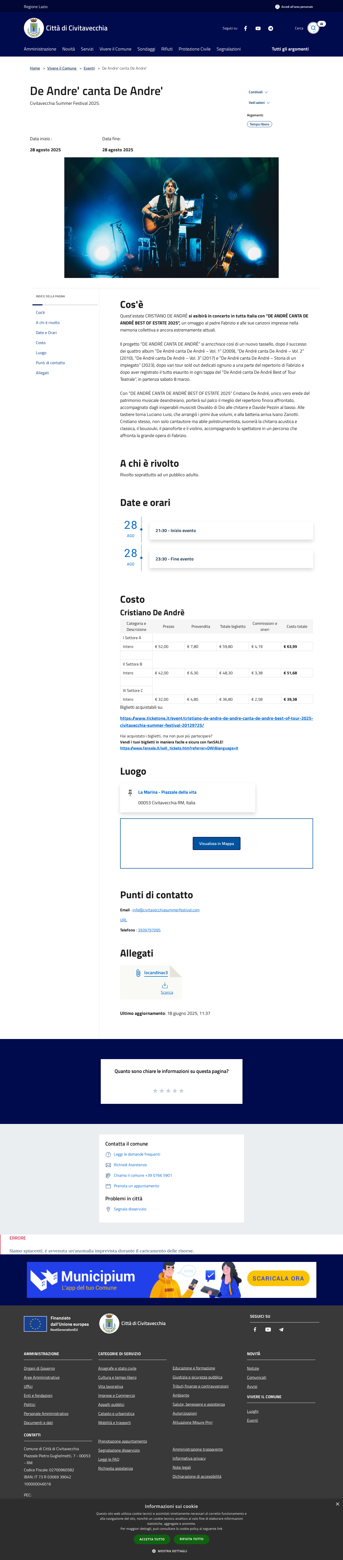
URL (123, 920)
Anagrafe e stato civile (117, 1368)
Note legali (182, 1467)
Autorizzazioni (185, 1413)
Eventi (89, 68)
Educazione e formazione (194, 1368)
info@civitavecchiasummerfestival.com (166, 910)
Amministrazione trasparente (198, 1449)
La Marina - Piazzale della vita (167, 792)
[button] (171, 1551)
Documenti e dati (38, 1423)
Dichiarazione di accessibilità (197, 1476)
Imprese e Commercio (116, 1395)
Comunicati (256, 1377)
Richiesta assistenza (115, 1468)
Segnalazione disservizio (119, 1450)
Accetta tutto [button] (152, 1539)
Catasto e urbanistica (116, 1413)
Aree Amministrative (42, 1377)
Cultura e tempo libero (117, 1377)
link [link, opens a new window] (219, 1529)
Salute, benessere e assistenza (199, 1404)
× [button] (337, 1504)
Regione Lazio (35, 7)
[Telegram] (269, 27)
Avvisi (252, 1386)
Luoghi (253, 1411)
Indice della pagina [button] (50, 296)
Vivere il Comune (62, 68)
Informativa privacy (189, 1458)
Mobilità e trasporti (114, 1423)
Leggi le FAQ (108, 1459)
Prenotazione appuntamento (122, 1441)
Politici (29, 1404)
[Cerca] (313, 28)
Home (35, 68)
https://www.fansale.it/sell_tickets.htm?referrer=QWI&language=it (179, 748)
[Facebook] (243, 27)
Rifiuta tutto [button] (192, 1539)
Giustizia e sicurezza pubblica (197, 1377)
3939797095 (149, 930)
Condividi (259, 92)
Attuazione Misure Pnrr (193, 1422)
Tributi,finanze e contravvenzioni (201, 1386)
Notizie (253, 1368)
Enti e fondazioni (38, 1395)
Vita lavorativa (110, 1386)
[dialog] (171, 1529)
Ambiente (181, 1395)
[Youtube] (256, 27)
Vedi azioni (260, 103)
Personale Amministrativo (46, 1413)
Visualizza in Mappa (216, 843)
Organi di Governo (39, 1368)
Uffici (28, 1386)
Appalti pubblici (111, 1404)
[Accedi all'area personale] (294, 7)
